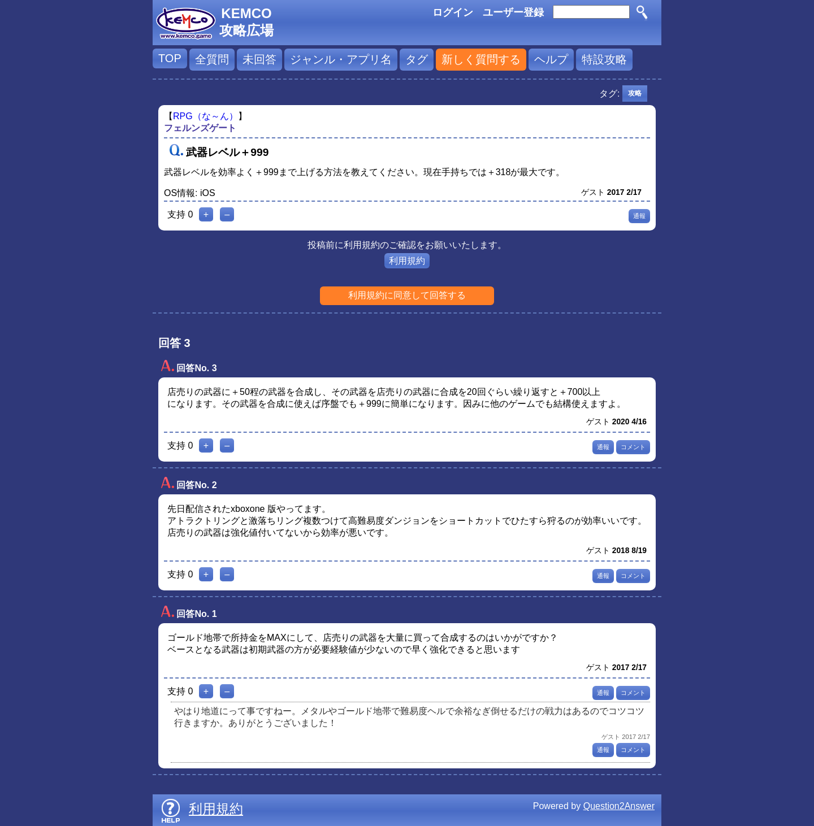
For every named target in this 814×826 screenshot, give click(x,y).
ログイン (452, 12)
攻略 (635, 93)
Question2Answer (619, 806)
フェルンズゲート (200, 128)
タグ (416, 59)
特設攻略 (604, 59)
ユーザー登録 (513, 12)
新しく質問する (481, 59)
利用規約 (407, 261)
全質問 (212, 59)
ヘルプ (551, 59)
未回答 (259, 59)
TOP (169, 58)
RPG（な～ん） (205, 116)
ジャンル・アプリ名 (341, 59)
